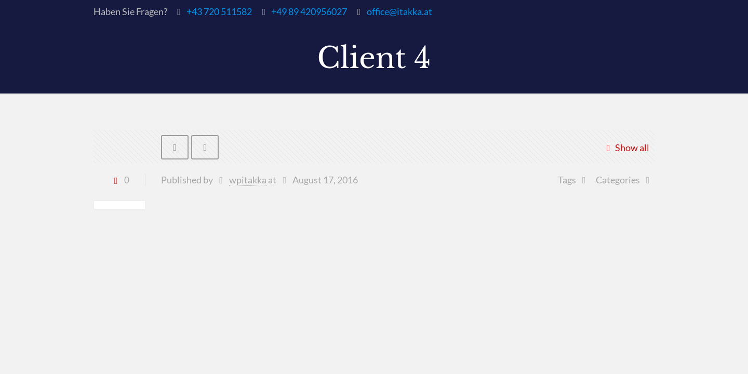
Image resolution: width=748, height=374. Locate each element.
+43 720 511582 (219, 11)
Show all (625, 147)
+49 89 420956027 (309, 11)
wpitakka (247, 180)
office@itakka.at (399, 11)
